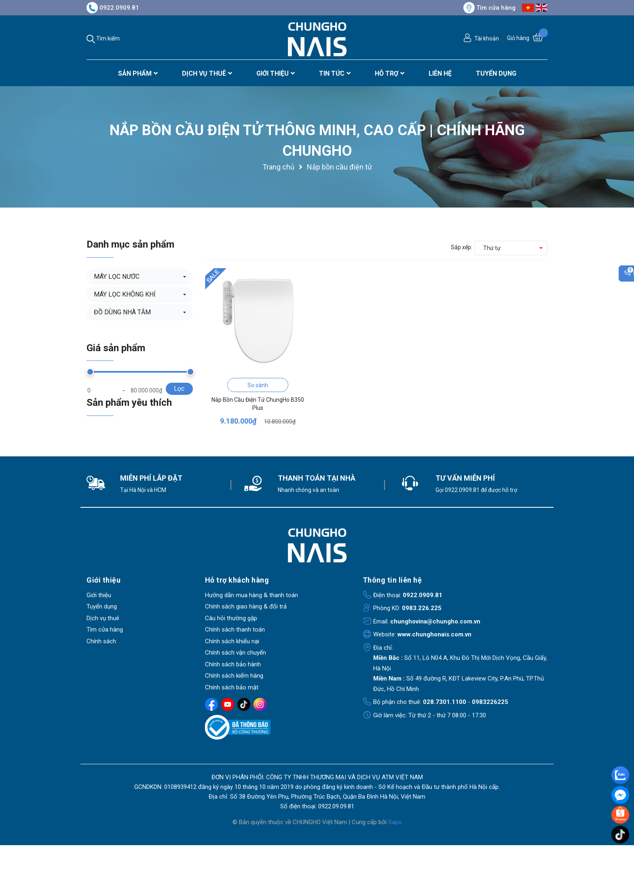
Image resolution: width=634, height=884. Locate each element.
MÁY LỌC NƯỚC (116, 276)
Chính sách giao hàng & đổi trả (246, 606)
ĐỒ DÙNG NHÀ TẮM (122, 312)
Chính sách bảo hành (233, 664)
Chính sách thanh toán (235, 629)
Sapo (395, 822)
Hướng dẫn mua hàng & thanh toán (251, 595)
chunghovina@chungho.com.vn (435, 621)
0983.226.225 (422, 608)
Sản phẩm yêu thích (129, 402)
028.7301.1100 (444, 702)
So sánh (257, 385)
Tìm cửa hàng (489, 7)
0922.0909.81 (113, 7)
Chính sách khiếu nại (232, 641)
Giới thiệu (99, 595)
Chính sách (101, 641)
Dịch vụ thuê (103, 618)
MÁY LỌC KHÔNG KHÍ (125, 294)
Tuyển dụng (102, 606)
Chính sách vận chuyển (235, 652)
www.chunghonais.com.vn (434, 634)
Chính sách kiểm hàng (234, 675)
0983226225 (490, 702)
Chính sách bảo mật (231, 687)
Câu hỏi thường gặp (231, 618)
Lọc (179, 388)
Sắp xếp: (461, 247)
